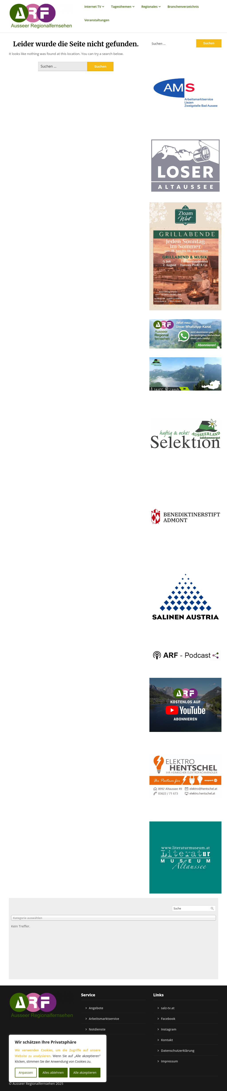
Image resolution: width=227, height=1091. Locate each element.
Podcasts (95, 1040)
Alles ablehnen (53, 1072)
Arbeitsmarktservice (104, 1019)
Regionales (149, 6)
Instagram (168, 1029)
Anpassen (26, 1072)
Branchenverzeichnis (183, 6)
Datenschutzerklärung (177, 1050)
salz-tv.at (167, 1008)
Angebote (96, 1008)
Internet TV (92, 6)
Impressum (169, 1061)
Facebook (168, 1019)
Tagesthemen (121, 6)
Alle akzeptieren (84, 1072)
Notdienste (97, 1029)
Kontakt (167, 1040)
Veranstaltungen (96, 20)
